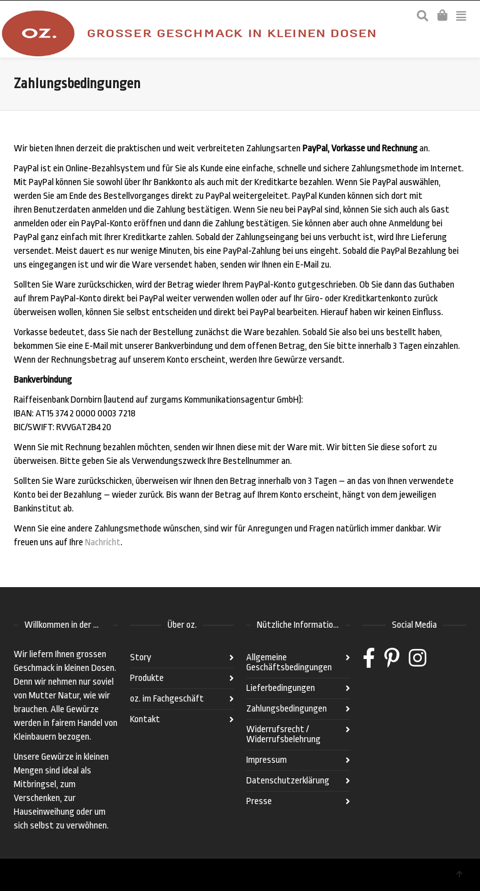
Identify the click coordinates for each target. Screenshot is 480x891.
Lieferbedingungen (280, 688)
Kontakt (145, 719)
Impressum (266, 760)
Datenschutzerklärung (287, 780)
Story (140, 657)
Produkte (147, 678)
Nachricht (103, 542)
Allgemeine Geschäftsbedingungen (289, 662)
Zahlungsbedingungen (286, 708)
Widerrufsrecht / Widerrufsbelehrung (283, 734)
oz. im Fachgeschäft (167, 698)
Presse (259, 801)
